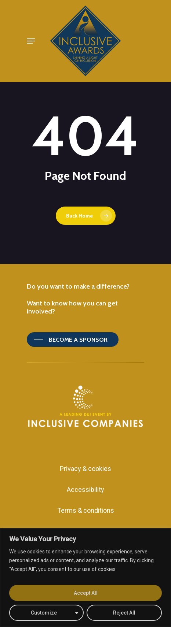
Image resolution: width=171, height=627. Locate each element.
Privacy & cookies (85, 468)
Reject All (124, 613)
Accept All (86, 593)
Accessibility (85, 489)
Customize (44, 613)
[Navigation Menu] (31, 41)
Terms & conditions (85, 510)
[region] (85, 577)
